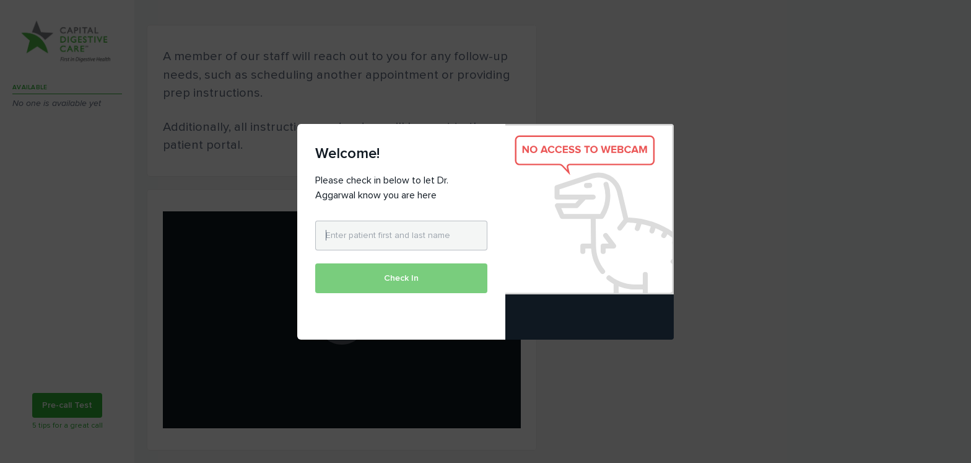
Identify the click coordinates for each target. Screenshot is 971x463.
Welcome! (347, 153)
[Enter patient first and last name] (401, 235)
